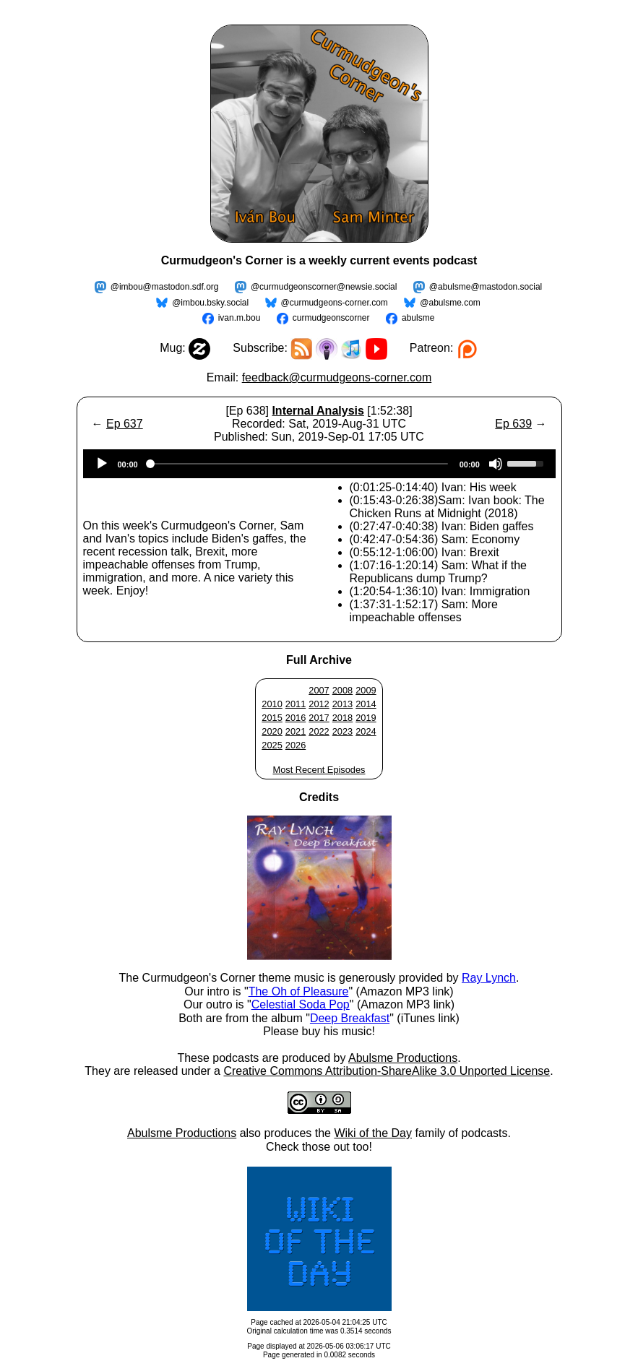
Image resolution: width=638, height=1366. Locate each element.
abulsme (418, 318)
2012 (319, 704)
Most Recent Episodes (318, 769)
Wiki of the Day (373, 1133)
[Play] (102, 464)
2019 (365, 717)
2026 (295, 745)
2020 (272, 731)
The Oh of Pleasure (299, 991)
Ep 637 (124, 424)
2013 (342, 704)
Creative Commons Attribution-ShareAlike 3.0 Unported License (386, 1071)
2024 (365, 731)
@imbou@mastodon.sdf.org (165, 287)
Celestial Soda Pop (300, 1004)
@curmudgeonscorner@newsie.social (324, 287)
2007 (319, 690)
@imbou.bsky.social (210, 303)
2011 (295, 704)
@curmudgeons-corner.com (334, 303)
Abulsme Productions (402, 1058)
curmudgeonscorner (331, 318)
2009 (365, 690)
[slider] (299, 463)
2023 (342, 731)
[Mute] (495, 464)
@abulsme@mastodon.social (485, 287)
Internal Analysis (317, 411)
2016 (295, 717)
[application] (319, 463)
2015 (272, 717)
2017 (319, 717)
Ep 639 (513, 424)
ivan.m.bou (239, 318)
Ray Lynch (489, 978)
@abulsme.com (450, 303)
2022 (319, 731)
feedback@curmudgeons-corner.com (337, 377)
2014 (365, 704)
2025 (272, 745)
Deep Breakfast (349, 1018)
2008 (342, 690)
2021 (295, 731)
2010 (272, 704)
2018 (342, 717)
